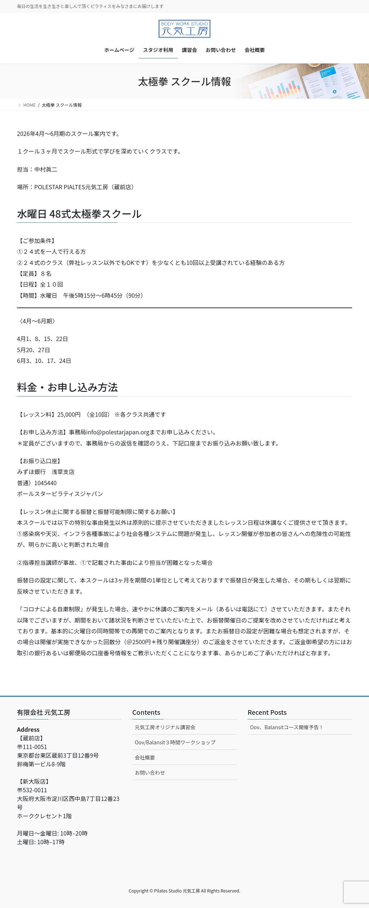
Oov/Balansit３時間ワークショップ (175, 742)
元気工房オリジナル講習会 (165, 727)
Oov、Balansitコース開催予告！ (287, 727)
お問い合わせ (150, 772)
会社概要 (145, 757)
